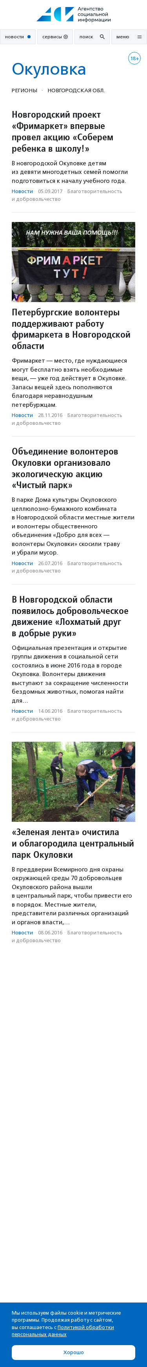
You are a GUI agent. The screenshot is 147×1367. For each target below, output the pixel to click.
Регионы (24, 90)
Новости (22, 191)
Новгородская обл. (76, 90)
